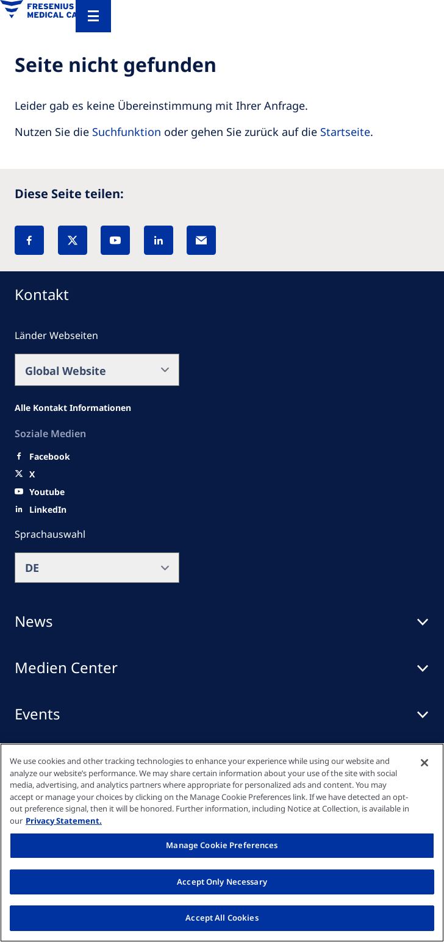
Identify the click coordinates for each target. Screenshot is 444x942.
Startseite (345, 131)
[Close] (424, 762)
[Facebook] (29, 240)
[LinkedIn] (158, 240)
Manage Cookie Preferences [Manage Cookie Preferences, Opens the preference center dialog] (222, 845)
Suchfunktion (126, 131)
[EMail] (201, 240)
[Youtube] (47, 492)
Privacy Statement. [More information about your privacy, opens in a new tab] (64, 820)
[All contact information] (73, 408)
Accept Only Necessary (222, 881)
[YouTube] (115, 240)
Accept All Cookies (221, 917)
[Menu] (93, 16)
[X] (72, 240)
